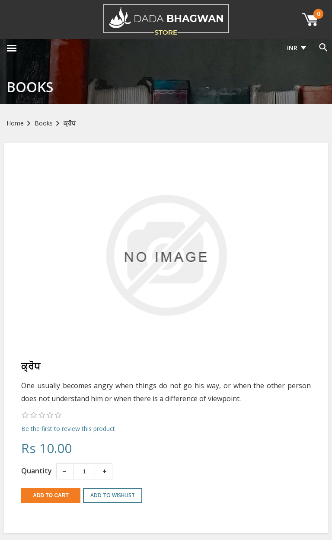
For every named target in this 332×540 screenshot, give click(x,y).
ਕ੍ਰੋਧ (70, 123)
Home (15, 123)
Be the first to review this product (68, 428)
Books (44, 123)
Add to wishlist (112, 495)
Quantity (36, 471)
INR (292, 48)
